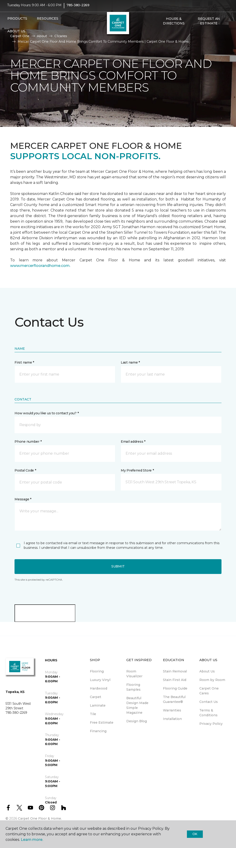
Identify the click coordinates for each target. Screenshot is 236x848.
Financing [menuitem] (98, 731)
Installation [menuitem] (172, 719)
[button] (160, 36)
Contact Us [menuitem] (208, 702)
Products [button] (17, 21)
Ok (194, 834)
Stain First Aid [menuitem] (174, 680)
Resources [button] (47, 21)
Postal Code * (25, 470)
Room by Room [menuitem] (212, 680)
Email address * (133, 441)
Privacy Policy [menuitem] (211, 724)
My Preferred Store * (137, 470)
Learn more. (32, 839)
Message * (23, 499)
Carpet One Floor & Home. (40, 818)
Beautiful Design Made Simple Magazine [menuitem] (137, 705)
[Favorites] (165, 36)
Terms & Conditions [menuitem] (208, 712)
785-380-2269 (78, 8)
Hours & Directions (173, 24)
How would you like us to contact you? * (47, 413)
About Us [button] (16, 34)
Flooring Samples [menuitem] (133, 687)
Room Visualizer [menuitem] (134, 673)
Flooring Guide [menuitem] (175, 688)
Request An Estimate (209, 24)
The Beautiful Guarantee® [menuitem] (174, 699)
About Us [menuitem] (207, 671)
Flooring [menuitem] (97, 671)
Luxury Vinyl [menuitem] (100, 680)
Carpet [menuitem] (95, 697)
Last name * (130, 362)
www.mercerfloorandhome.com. (40, 265)
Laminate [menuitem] (98, 705)
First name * (24, 362)
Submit (118, 566)
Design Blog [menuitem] (136, 721)
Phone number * (28, 441)
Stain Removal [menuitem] (175, 671)
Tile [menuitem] (93, 714)
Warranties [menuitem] (172, 710)
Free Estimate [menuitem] (101, 722)
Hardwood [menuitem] (98, 688)
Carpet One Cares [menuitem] (209, 690)
